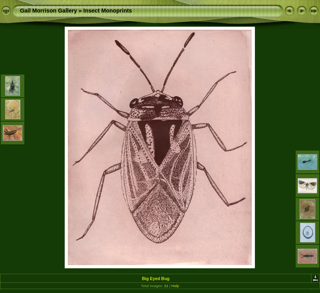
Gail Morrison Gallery (48, 10)
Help (175, 286)
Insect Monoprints (108, 10)
